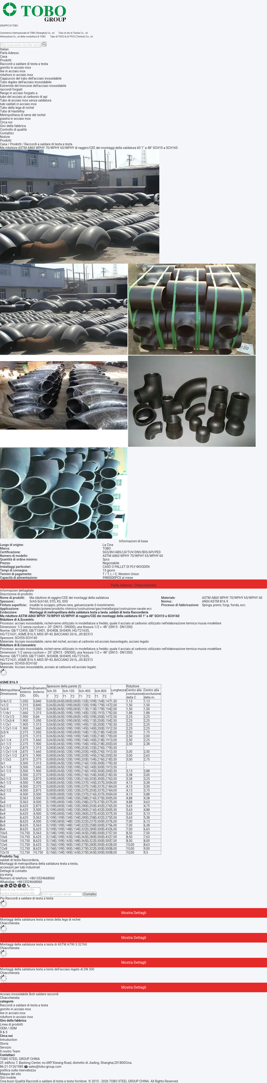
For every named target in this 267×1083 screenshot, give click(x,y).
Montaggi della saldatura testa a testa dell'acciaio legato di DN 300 (47, 969)
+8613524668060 (42, 878)
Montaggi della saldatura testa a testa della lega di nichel (40, 919)
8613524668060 (30, 882)
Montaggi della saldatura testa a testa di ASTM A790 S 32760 (43, 944)
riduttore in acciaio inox (16, 1017)
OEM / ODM (8, 1028)
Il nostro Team (10, 1051)
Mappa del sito (10, 1074)
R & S (4, 1032)
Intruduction (8, 1039)
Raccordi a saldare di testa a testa (24, 1005)
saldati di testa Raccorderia (19, 860)
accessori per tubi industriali (20, 867)
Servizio (5, 1047)
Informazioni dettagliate (17, 590)
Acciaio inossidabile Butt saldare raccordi (29, 994)
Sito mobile (8, 1077)
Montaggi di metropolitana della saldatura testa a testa (38, 863)
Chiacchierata (145, 585)
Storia (4, 1043)
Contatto (90, 894)
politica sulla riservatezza (18, 1070)
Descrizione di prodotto (16, 594)
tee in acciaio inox (12, 1013)
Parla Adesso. (10, 53)
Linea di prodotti (11, 1024)
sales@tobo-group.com (44, 1066)
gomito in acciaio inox (15, 1009)
